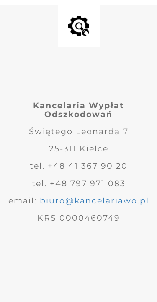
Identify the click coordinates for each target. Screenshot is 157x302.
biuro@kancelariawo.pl (94, 201)
